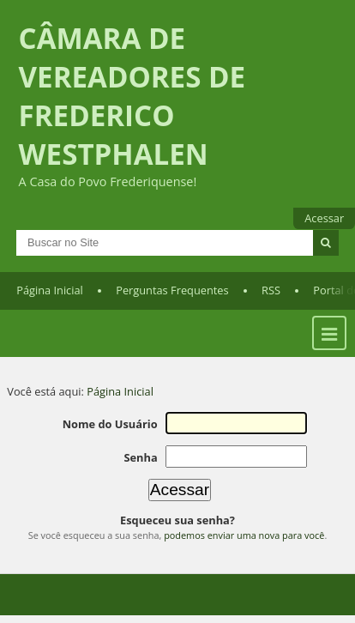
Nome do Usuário (110, 424)
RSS (271, 290)
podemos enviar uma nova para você (244, 535)
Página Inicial (49, 290)
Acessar (324, 218)
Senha (140, 457)
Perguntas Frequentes (172, 290)
